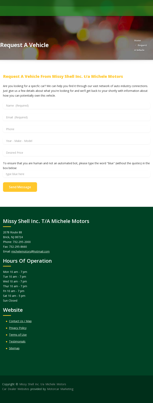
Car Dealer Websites (15, 389)
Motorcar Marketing (60, 389)
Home (137, 40)
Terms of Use (18, 335)
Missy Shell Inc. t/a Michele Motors (42, 384)
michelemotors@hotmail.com (30, 251)
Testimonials (17, 341)
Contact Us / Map (20, 321)
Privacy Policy (17, 328)
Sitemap (14, 348)
